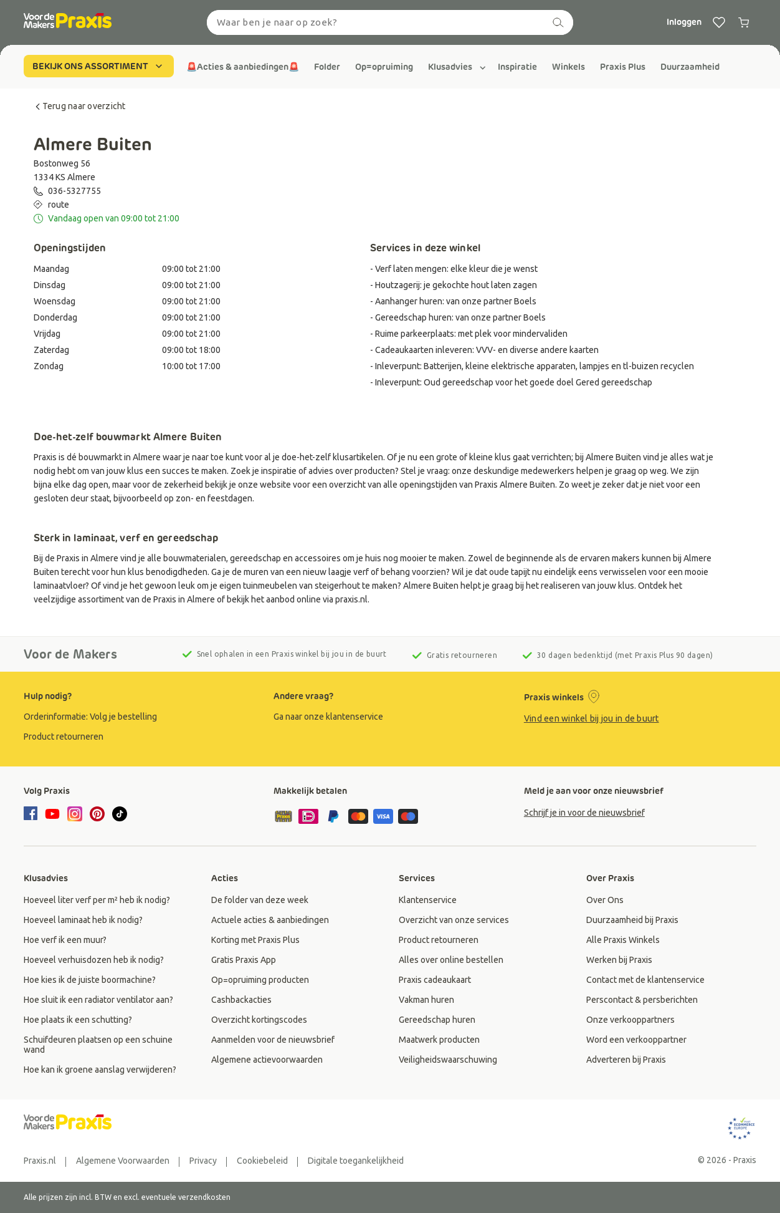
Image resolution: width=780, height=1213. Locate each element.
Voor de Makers (70, 654)
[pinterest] (97, 814)
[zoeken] (558, 22)
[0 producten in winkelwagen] (743, 22)
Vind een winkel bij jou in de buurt (591, 718)
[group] (242, 67)
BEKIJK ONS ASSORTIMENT (98, 66)
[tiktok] (119, 813)
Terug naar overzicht (80, 106)
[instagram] (74, 813)
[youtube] (52, 814)
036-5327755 (74, 191)
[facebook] (32, 814)
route (58, 205)
